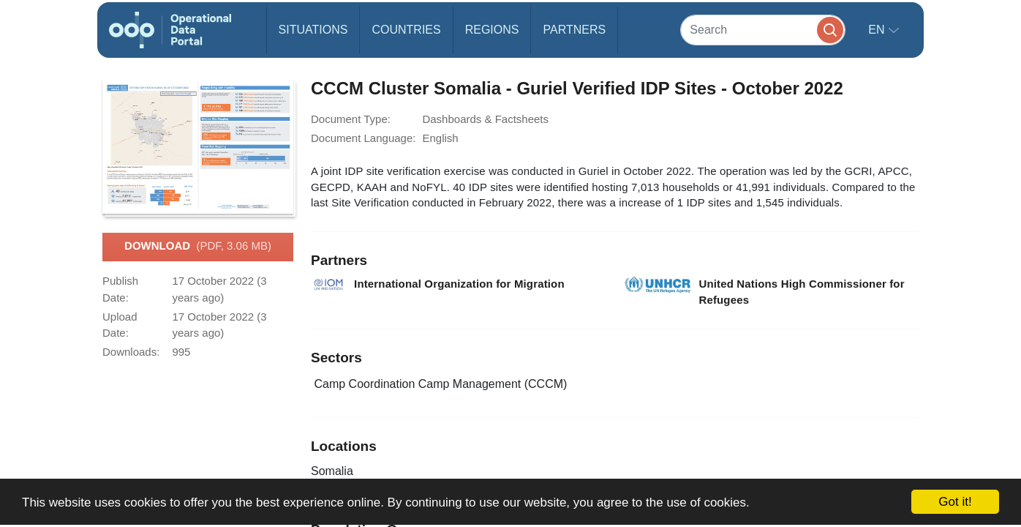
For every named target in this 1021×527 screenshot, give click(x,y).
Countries (406, 29)
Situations (313, 29)
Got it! (954, 502)
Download (197, 246)
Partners (574, 29)
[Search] (762, 30)
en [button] (878, 29)
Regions (492, 29)
